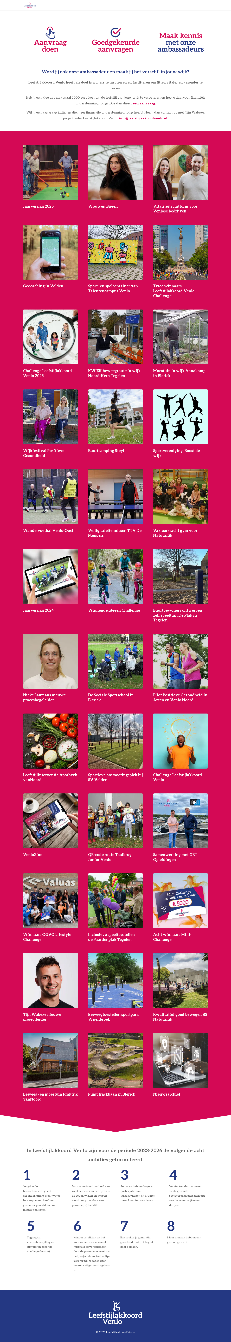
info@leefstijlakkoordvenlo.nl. (143, 118)
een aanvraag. (144, 103)
